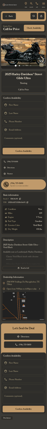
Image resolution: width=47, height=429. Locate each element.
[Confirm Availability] (23, 151)
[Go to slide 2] (19, 65)
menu (43, 7)
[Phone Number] (23, 121)
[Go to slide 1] (15, 65)
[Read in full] (23, 268)
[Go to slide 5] (30, 65)
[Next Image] (42, 51)
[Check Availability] (34, 28)
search (31, 7)
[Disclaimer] (7, 418)
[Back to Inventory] (9, 16)
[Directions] (9, 167)
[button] (25, 4)
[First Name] (23, 104)
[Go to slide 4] (26, 65)
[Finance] (8, 173)
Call (37, 7)
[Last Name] (23, 113)
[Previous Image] (4, 51)
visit (26, 7)
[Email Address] (23, 129)
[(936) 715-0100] (11, 161)
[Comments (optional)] (23, 140)
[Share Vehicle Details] (41, 16)
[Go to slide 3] (23, 65)
